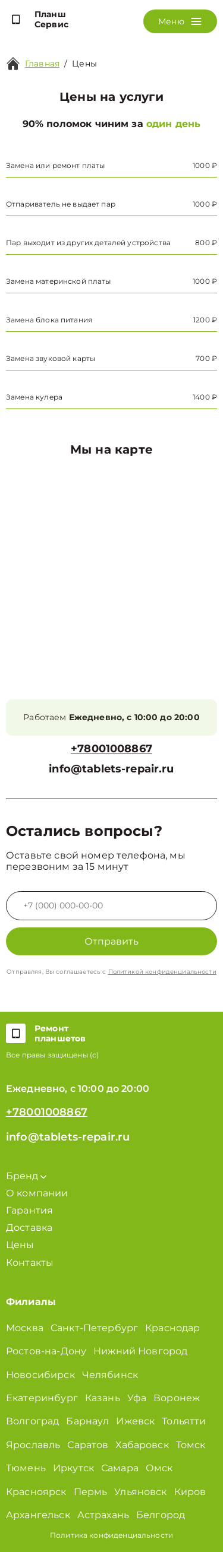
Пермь (91, 1491)
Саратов (87, 1444)
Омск (159, 1468)
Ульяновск (140, 1491)
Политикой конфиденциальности (162, 971)
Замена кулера (34, 396)
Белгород (160, 1515)
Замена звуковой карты (50, 358)
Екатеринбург (42, 1398)
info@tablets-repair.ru (111, 769)
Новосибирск (40, 1374)
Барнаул (87, 1421)
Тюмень (26, 1468)
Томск (191, 1444)
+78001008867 (111, 749)
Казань (102, 1398)
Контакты (30, 1262)
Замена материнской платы (58, 281)
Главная (42, 63)
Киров (190, 1491)
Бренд (26, 1176)
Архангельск (38, 1515)
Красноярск (36, 1491)
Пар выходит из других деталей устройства (88, 242)
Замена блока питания (49, 319)
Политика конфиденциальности (111, 1535)
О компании (37, 1193)
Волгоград (32, 1421)
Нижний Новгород (140, 1351)
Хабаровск (141, 1444)
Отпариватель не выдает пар (60, 203)
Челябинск (110, 1374)
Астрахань (103, 1515)
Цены (84, 63)
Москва (24, 1328)
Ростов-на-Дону (46, 1351)
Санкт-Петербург (94, 1328)
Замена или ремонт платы (55, 165)
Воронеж (176, 1398)
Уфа (136, 1398)
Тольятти (184, 1421)
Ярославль (33, 1444)
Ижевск (135, 1421)
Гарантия (29, 1210)
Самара (120, 1468)
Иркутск (73, 1468)
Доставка (29, 1227)
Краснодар (172, 1328)
